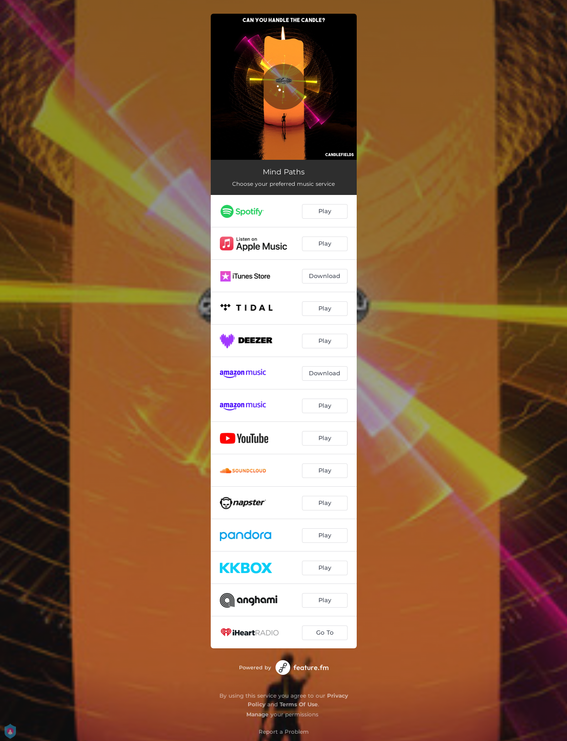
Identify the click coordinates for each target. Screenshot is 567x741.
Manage (257, 714)
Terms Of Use (299, 704)
